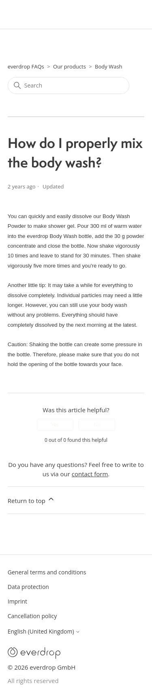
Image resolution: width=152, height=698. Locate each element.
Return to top (31, 500)
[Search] (68, 85)
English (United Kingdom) (44, 631)
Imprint (17, 601)
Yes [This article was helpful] (55, 424)
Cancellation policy (32, 616)
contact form (90, 474)
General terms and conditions (47, 572)
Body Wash (108, 66)
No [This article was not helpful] (97, 424)
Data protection (28, 587)
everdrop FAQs (26, 66)
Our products (69, 66)
